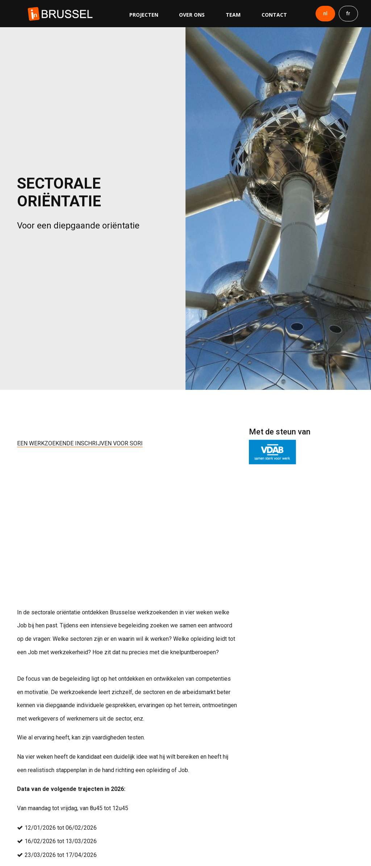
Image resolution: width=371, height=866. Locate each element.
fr (348, 13)
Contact (274, 14)
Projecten (143, 14)
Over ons (192, 14)
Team (233, 14)
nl (325, 13)
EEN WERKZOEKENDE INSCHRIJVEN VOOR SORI (80, 443)
